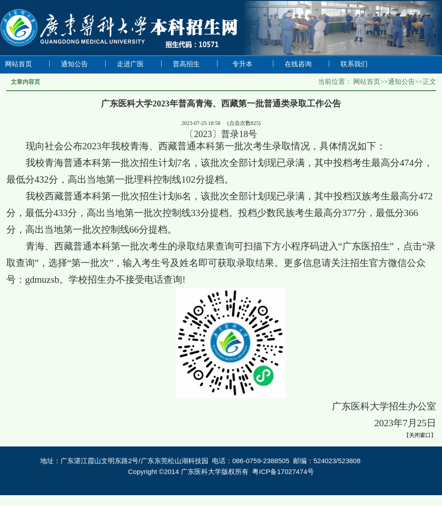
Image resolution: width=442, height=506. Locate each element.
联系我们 (354, 64)
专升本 (242, 64)
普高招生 (186, 64)
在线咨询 (298, 64)
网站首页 (18, 64)
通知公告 (74, 64)
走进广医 (130, 64)
